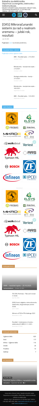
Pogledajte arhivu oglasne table (12, 53)
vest (10, 43)
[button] (36, 15)
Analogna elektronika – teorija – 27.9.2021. (23, 77)
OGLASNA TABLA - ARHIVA (11, 50)
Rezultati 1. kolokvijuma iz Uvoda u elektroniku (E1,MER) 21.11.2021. (22, 323)
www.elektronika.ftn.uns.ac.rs (26, 401)
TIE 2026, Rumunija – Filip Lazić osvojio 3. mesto (24, 295)
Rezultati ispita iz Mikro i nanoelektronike (19, 380)
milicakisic (6, 383)
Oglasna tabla (12, 20)
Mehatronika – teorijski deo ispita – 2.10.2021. (24, 68)
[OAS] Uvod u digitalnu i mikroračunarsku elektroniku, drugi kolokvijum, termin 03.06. (24, 304)
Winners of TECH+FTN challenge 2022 (23, 313)
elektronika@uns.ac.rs (21, 403)
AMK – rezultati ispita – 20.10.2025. (17, 285)
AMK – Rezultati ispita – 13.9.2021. (24, 96)
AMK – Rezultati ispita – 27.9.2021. (24, 57)
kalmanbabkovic (8, 288)
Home (4, 20)
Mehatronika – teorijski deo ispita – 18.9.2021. (24, 87)
